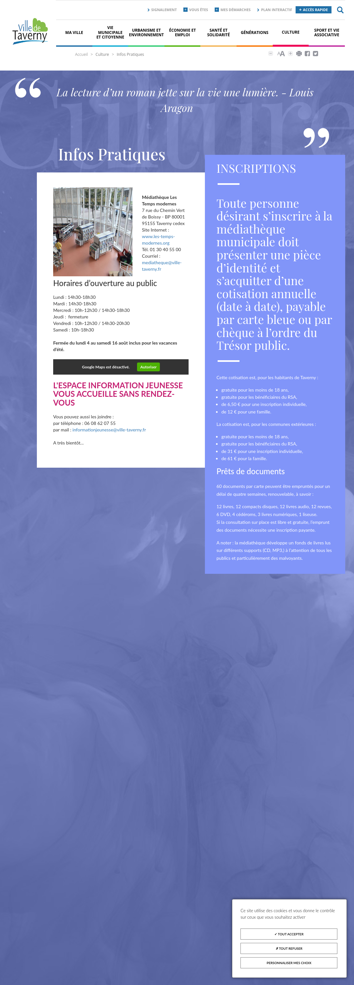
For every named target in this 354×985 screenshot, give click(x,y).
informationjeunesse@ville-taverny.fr (109, 429)
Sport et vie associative (326, 32)
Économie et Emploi (182, 32)
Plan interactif (276, 9)
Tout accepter (288, 934)
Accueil (81, 54)
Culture (291, 32)
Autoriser (148, 366)
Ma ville (74, 32)
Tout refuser (289, 948)
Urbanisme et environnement (146, 32)
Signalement (164, 9)
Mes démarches (236, 9)
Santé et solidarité (218, 32)
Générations (255, 32)
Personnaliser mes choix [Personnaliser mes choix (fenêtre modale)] (289, 963)
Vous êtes (198, 9)
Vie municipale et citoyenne (110, 32)
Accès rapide (315, 9)
